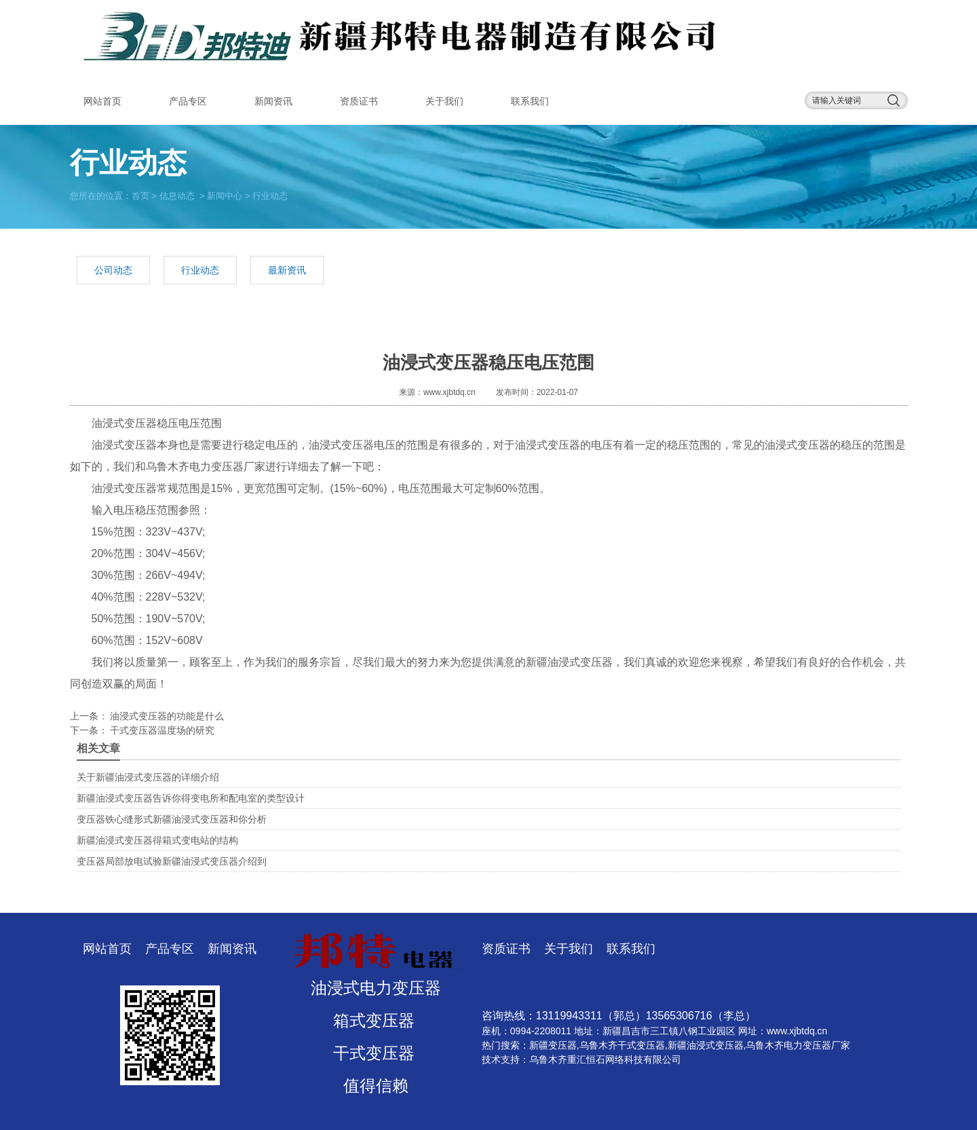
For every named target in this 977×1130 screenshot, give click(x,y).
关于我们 (444, 101)
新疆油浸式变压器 (569, 662)
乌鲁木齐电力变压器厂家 (205, 466)
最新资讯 (287, 270)
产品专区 (188, 101)
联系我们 (530, 101)
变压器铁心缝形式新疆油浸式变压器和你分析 (172, 819)
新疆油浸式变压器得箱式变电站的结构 (157, 840)
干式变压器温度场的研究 (161, 730)
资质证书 (359, 101)
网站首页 (102, 101)
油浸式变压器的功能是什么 (166, 716)
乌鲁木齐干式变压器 (622, 1045)
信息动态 (177, 195)
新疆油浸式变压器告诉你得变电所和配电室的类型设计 (191, 798)
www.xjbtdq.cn (449, 392)
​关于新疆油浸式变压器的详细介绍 (148, 777)
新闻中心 (224, 195)
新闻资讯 (273, 101)
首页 (140, 195)
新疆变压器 (553, 1045)
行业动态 (200, 270)
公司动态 (113, 270)
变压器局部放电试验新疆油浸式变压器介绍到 (172, 861)
